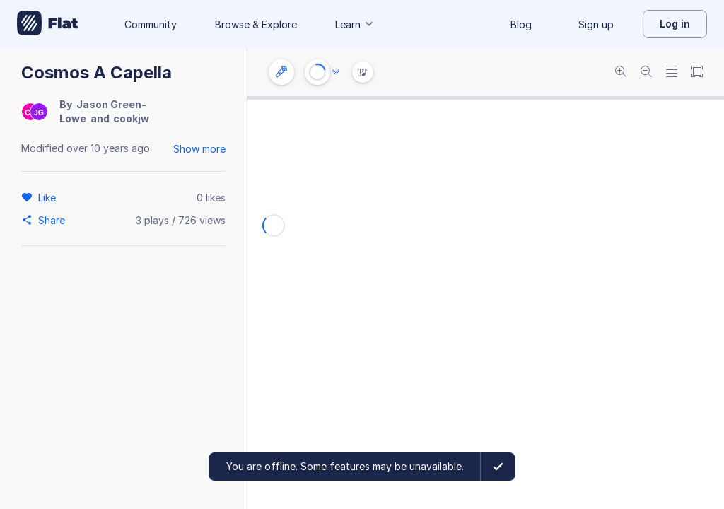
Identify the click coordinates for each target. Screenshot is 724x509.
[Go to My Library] (47, 24)
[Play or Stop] (317, 72)
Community (150, 24)
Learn (355, 24)
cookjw (131, 118)
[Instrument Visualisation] (362, 72)
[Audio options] (335, 72)
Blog (521, 24)
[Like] (49, 197)
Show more (199, 149)
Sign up (596, 24)
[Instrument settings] (281, 72)
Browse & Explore (256, 24)
